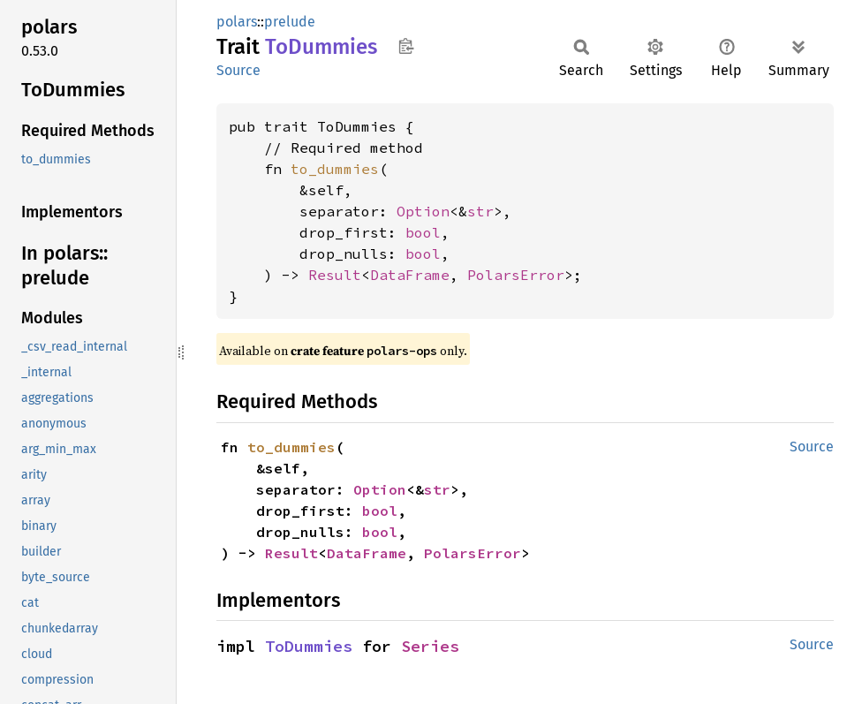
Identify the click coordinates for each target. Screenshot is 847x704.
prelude (289, 21)
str (480, 211)
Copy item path (405, 46)
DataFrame (410, 275)
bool (423, 232)
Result (334, 275)
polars (236, 21)
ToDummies (308, 646)
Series (430, 646)
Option (423, 211)
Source (238, 70)
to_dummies (335, 169)
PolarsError (515, 275)
